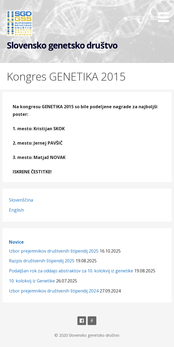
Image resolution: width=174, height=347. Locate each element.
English (16, 210)
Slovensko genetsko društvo (62, 45)
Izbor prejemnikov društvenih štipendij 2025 (54, 251)
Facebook (81, 320)
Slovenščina (21, 200)
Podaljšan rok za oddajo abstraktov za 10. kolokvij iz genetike (71, 271)
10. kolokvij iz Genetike (32, 281)
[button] (165, 12)
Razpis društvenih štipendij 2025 (41, 261)
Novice (16, 242)
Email (92, 320)
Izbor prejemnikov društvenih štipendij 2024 (54, 291)
